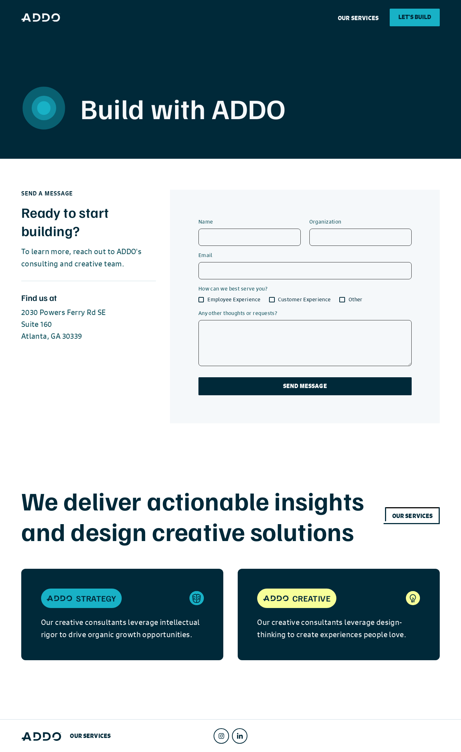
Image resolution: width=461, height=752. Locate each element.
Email (205, 254)
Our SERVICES (358, 18)
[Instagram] (221, 736)
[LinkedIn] (239, 736)
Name (205, 221)
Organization (325, 221)
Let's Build (414, 17)
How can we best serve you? (233, 288)
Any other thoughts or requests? (238, 312)
